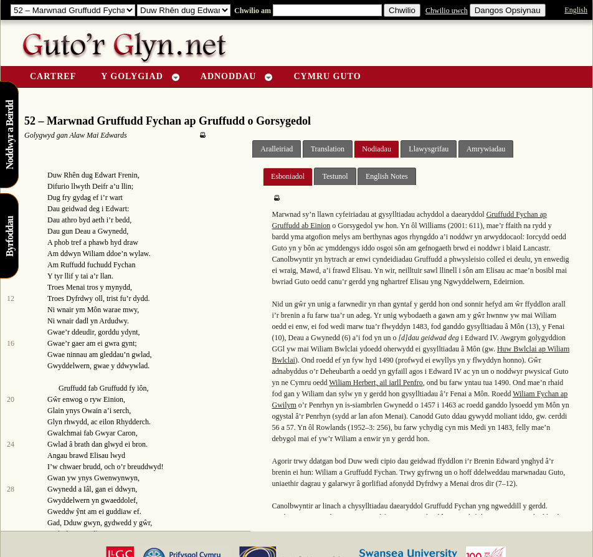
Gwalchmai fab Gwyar (81, 433)
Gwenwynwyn (116, 478)
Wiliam (93, 253)
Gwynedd (112, 231)
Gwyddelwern (68, 365)
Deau (82, 231)
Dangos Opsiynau (508, 10)
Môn (94, 309)
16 (10, 343)
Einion (113, 399)
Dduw (73, 522)
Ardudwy (113, 321)
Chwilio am (251, 10)
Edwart (116, 208)
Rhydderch (132, 421)
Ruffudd (72, 264)
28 (10, 489)
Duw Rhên (63, 175)
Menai (75, 287)
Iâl (87, 489)
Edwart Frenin (116, 175)
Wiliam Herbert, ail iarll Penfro (375, 382)
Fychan (124, 264)
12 (10, 298)
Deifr (100, 186)
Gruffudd (72, 388)
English (575, 10)
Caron (126, 433)
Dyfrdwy (79, 298)
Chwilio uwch (446, 10)
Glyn (54, 421)
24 (10, 444)
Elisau (99, 455)
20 (10, 399)
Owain (92, 410)
